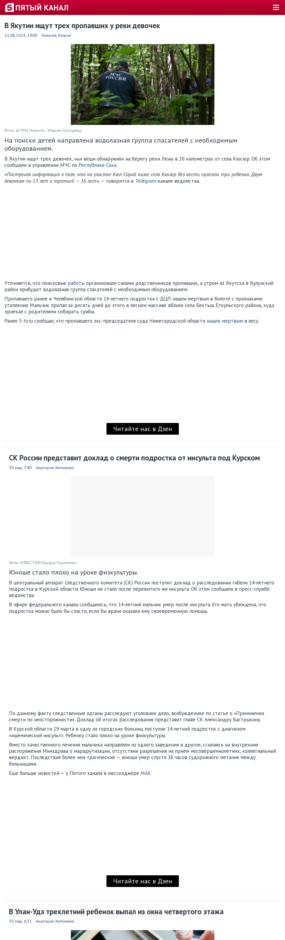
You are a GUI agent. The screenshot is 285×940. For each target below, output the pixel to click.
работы (76, 283)
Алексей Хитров (56, 35)
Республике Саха (97, 165)
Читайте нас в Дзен (142, 428)
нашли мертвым (225, 321)
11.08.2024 (14, 35)
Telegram (145, 181)
